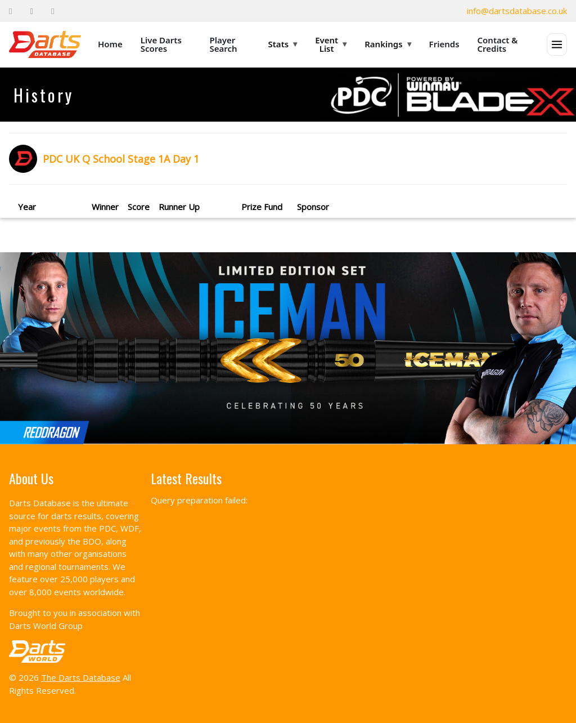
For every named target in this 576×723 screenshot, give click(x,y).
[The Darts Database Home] (45, 44)
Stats (283, 44)
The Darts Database (80, 677)
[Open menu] (557, 44)
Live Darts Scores (161, 44)
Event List (330, 44)
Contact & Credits (498, 44)
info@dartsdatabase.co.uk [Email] (517, 10)
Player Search (223, 44)
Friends (444, 44)
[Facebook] (10, 11)
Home (110, 44)
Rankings (387, 44)
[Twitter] (31, 11)
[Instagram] (52, 11)
